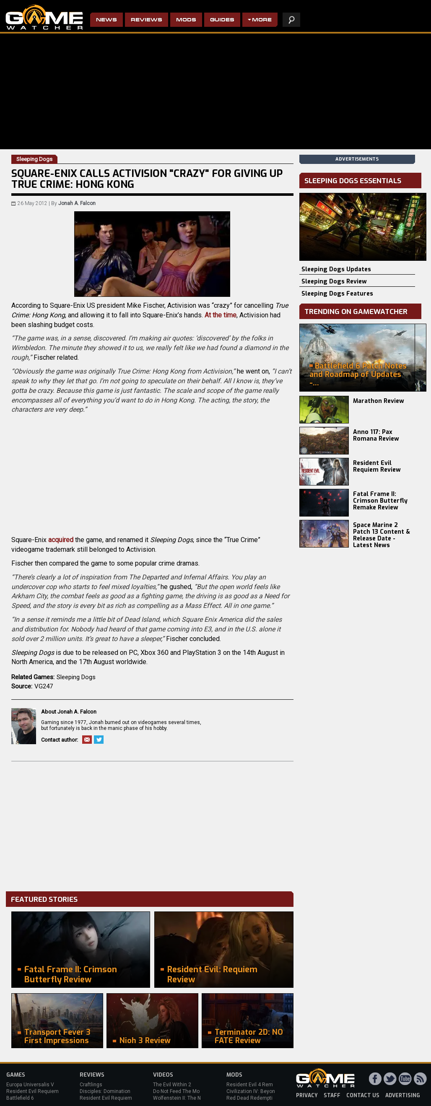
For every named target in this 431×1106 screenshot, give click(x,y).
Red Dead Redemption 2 (254, 1098)
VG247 (43, 686)
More (262, 20)
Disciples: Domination (105, 1091)
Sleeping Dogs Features (337, 294)
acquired (60, 540)
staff (332, 1095)
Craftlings (91, 1085)
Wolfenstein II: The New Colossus (192, 1098)
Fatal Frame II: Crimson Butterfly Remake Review (380, 500)
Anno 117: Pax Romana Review (376, 435)
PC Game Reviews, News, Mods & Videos (44, 17)
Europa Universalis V (30, 1085)
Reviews (146, 20)
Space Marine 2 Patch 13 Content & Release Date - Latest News (381, 535)
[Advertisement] (152, 824)
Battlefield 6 (20, 1098)
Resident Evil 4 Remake (253, 1085)
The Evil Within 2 (172, 1085)
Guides (222, 20)
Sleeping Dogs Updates (336, 269)
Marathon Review (378, 401)
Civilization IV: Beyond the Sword (264, 1091)
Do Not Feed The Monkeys (183, 1091)
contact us (362, 1095)
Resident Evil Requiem (32, 1091)
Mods (186, 20)
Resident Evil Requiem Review (377, 466)
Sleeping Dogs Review (334, 282)
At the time (220, 315)
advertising (402, 1095)
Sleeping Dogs (76, 677)
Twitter (99, 739)
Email (87, 739)
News (106, 20)
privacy (307, 1095)
